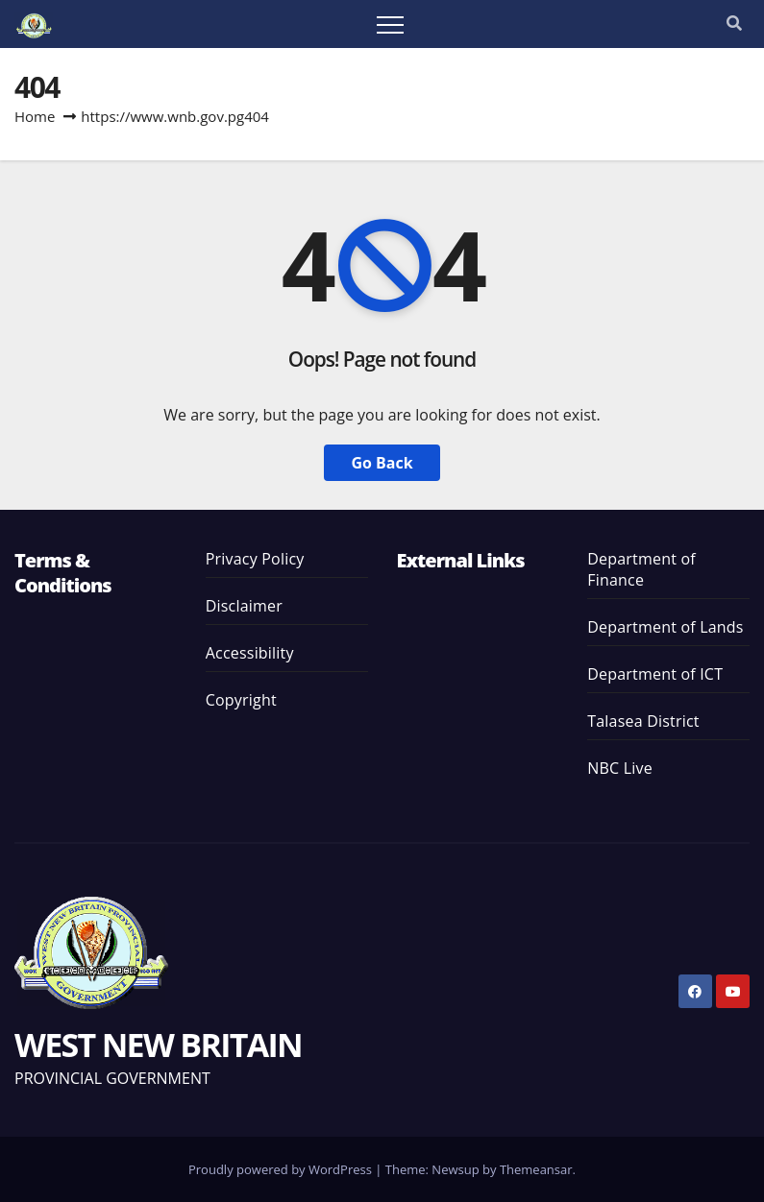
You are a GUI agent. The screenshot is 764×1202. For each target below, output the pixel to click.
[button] (734, 23)
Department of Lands (665, 626)
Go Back (381, 462)
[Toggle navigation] (390, 24)
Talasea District (643, 721)
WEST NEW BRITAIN (158, 1044)
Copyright (241, 699)
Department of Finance (641, 569)
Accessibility (250, 652)
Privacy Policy (255, 558)
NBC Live (620, 768)
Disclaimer (244, 605)
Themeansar (536, 1169)
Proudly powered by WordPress (281, 1169)
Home (34, 116)
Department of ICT (655, 674)
